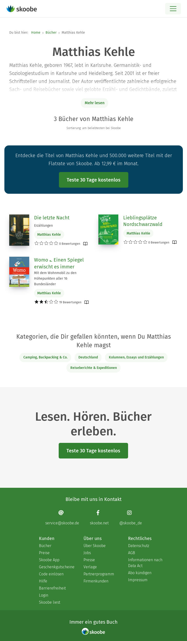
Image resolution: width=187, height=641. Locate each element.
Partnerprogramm (99, 574)
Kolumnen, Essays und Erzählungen (136, 357)
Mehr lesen (94, 103)
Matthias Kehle (49, 235)
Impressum (138, 580)
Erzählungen (43, 226)
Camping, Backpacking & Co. (45, 357)
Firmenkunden (96, 581)
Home (35, 33)
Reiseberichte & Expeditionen (93, 368)
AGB (131, 552)
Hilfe (43, 581)
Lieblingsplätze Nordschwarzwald (142, 221)
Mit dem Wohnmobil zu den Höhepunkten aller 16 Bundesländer (55, 278)
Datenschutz (138, 545)
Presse (89, 560)
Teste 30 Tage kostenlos (94, 180)
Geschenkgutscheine (56, 567)
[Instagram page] (130, 517)
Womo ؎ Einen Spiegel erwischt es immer (59, 263)
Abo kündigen (139, 572)
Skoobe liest (49, 602)
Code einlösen (51, 574)
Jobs (87, 552)
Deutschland (88, 357)
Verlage (90, 567)
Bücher (51, 33)
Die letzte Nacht (51, 218)
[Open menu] (173, 8)
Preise (44, 552)
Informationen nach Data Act (145, 563)
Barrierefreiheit (52, 588)
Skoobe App (49, 560)
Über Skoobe (95, 545)
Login (43, 595)
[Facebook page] (99, 517)
